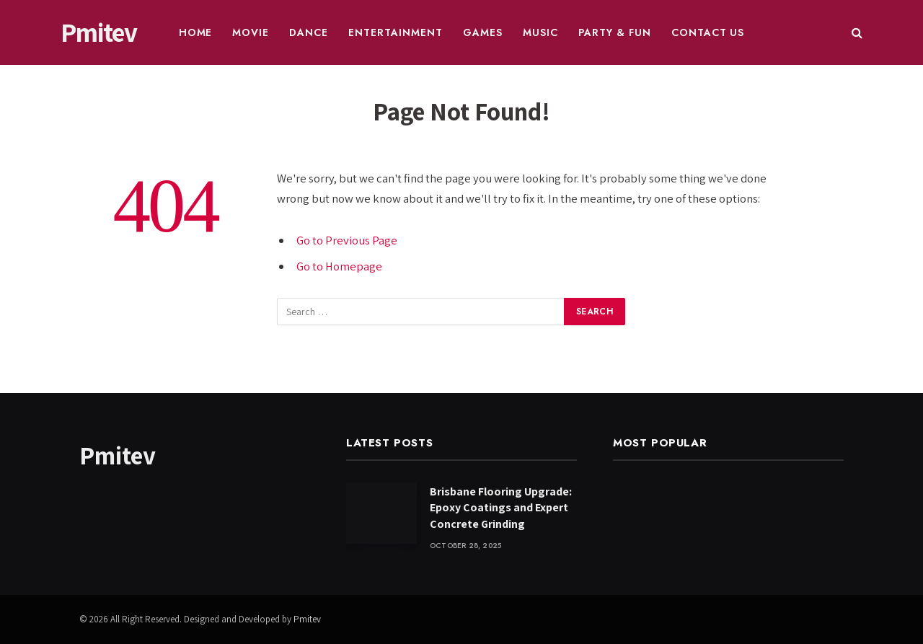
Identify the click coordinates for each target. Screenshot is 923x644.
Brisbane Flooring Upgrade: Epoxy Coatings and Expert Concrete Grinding (501, 508)
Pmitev (307, 619)
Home (196, 32)
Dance (308, 32)
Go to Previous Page (346, 240)
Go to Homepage (339, 266)
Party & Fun (614, 32)
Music (540, 32)
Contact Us (708, 32)
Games (483, 32)
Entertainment (395, 32)
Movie (250, 32)
